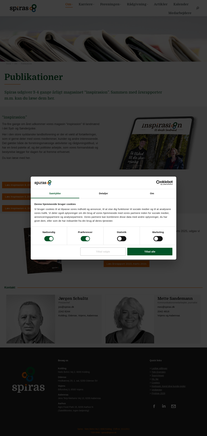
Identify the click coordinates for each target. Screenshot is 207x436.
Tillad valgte (103, 251)
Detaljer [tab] (103, 193)
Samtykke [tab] (55, 193)
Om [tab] (152, 193)
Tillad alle (149, 251)
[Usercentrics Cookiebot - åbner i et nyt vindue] (158, 182)
